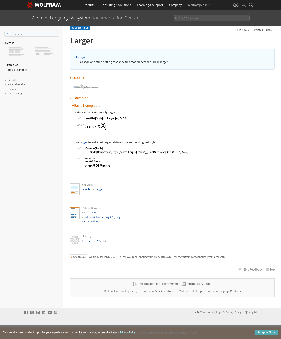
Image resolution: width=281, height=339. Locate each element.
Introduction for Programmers (158, 296)
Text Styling (90, 212)
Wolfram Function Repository (121, 303)
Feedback (252, 269)
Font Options (91, 221)
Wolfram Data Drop (190, 303)
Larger (7, 33)
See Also (242, 30)
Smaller (86, 189)
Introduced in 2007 (94, 241)
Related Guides (263, 30)
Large (99, 189)
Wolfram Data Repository (159, 303)
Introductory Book (199, 296)
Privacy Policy (233, 324)
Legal (219, 324)
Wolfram (208, 324)
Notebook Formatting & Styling (102, 217)
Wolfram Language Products (224, 303)
